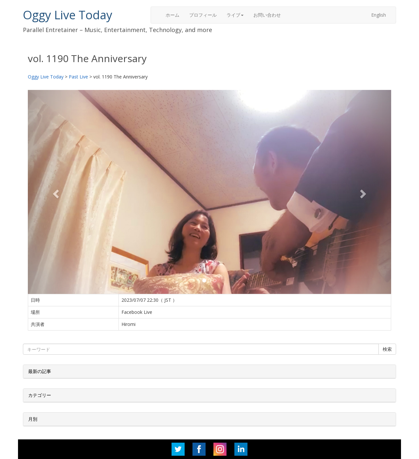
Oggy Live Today (67, 15)
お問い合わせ (267, 15)
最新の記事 (39, 371)
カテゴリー (39, 395)
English (378, 15)
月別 (32, 419)
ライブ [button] (235, 15)
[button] (55, 192)
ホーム (172, 15)
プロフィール (203, 15)
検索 (387, 349)
